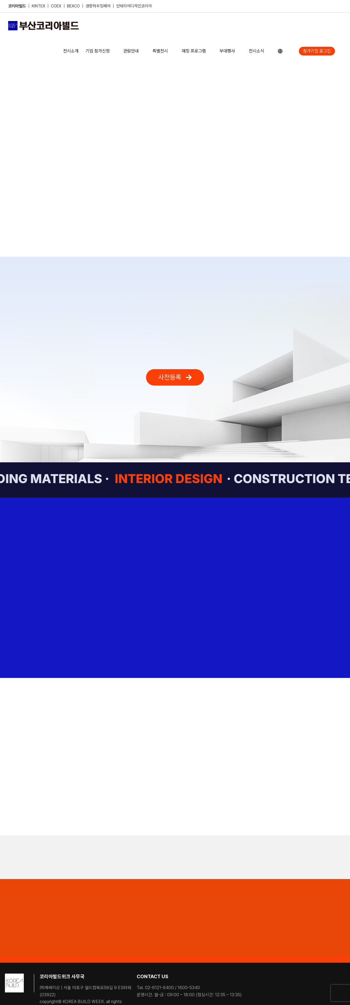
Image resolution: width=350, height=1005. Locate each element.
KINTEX (39, 6)
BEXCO (73, 6)
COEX (56, 6)
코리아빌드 (17, 6)
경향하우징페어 (98, 6)
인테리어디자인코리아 (134, 6)
